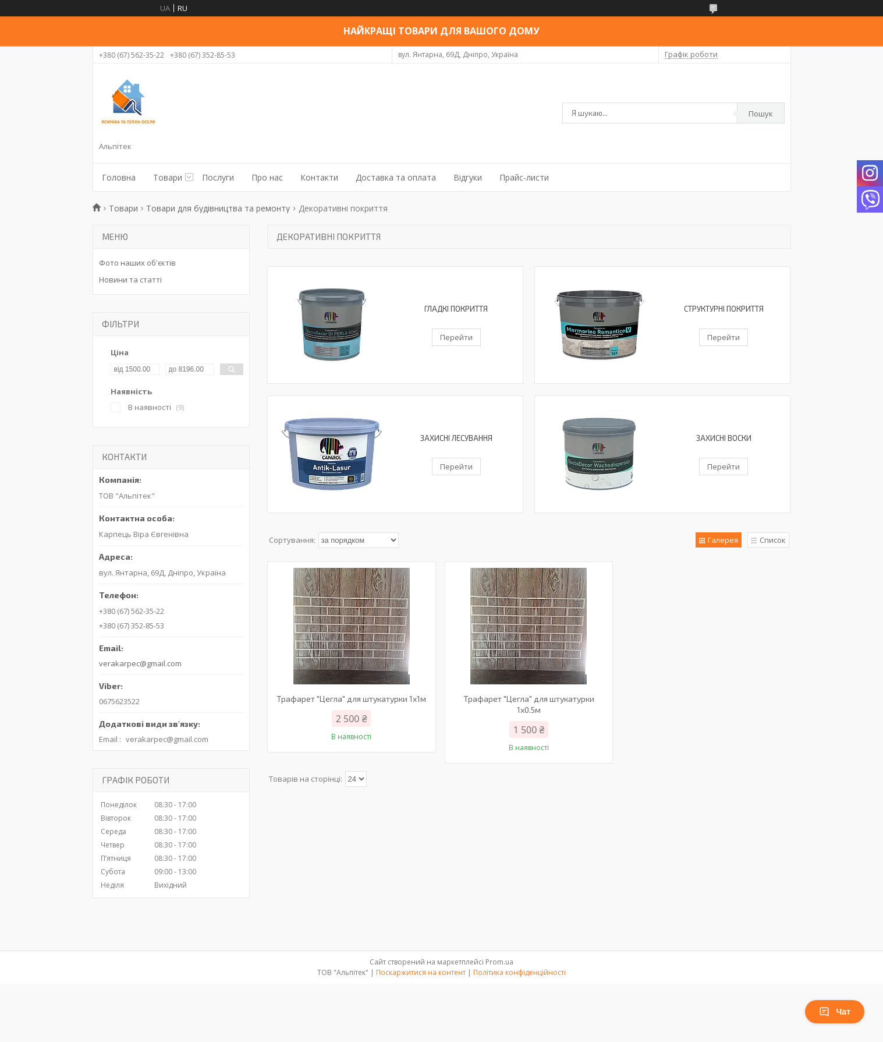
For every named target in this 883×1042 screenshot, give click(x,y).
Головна (119, 177)
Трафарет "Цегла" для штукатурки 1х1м (351, 699)
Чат (834, 1011)
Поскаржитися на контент (421, 972)
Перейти (456, 337)
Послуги (218, 177)
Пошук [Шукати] (761, 113)
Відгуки (467, 177)
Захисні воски (723, 438)
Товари (167, 177)
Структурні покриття (724, 308)
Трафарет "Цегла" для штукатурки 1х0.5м (528, 704)
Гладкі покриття (456, 308)
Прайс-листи (524, 177)
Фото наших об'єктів (137, 262)
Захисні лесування (456, 438)
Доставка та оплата (396, 177)
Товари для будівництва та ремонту (218, 208)
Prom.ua (499, 962)
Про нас (267, 177)
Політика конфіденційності (519, 972)
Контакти (319, 177)
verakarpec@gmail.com (140, 663)
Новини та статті (130, 279)
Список (773, 540)
